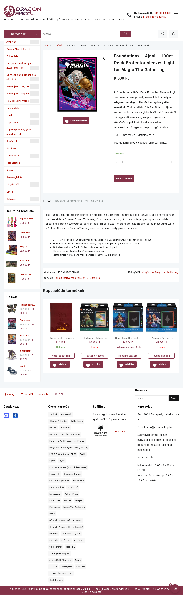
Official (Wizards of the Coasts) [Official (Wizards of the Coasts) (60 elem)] (66, 527)
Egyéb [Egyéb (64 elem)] (83, 454)
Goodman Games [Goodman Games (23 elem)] (72, 474)
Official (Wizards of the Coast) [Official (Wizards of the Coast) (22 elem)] (65, 520)
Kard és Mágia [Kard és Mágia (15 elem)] (56, 487)
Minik (22, 115)
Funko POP (22, 156)
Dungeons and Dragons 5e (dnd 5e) (22, 77)
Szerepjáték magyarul (22, 86)
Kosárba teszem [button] (61, 355)
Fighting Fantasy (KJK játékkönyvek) (18, 131)
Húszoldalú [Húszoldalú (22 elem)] (78, 481)
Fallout (58, 278)
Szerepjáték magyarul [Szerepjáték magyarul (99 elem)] (60, 560)
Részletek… (120, 431)
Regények (22, 141)
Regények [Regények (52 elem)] (79, 540)
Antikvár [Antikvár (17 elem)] (53, 414)
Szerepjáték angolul (22, 93)
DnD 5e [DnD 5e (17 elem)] (52, 428)
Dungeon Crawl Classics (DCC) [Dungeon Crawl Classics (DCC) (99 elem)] (64, 434)
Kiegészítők (22, 184)
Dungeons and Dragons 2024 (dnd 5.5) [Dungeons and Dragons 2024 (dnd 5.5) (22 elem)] (68, 447)
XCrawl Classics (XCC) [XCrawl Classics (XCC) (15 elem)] (61, 573)
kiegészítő (148, 272)
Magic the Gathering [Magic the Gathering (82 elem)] (74, 507)
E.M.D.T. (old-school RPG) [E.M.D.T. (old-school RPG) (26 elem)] (62, 454)
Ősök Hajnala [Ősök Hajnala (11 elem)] (56, 580)
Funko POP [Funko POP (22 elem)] (54, 474)
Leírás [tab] (47, 201)
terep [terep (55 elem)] (78, 560)
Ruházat (22, 199)
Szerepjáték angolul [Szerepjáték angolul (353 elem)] (59, 553)
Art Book (11, 148)
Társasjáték (13, 162)
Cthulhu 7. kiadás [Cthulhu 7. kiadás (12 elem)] (58, 421)
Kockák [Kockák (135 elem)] (67, 500)
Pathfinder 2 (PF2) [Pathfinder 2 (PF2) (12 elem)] (71, 534)
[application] (147, 167)
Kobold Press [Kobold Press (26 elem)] (71, 494)
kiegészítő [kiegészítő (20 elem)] (73, 487)
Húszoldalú (12, 108)
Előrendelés (13, 56)
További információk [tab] (68, 201)
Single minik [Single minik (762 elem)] (55, 547)
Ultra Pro (95, 278)
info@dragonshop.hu (154, 16)
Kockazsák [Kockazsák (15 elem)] (54, 500)
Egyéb (9, 191)
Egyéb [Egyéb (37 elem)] (52, 461)
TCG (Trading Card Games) (22, 101)
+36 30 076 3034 (163, 13)
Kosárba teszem (124, 178)
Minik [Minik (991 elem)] (52, 514)
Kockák (10, 170)
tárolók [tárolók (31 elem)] (53, 567)
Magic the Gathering (166, 272)
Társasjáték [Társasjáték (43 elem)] (66, 567)
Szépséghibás (14, 177)
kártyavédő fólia (72, 278)
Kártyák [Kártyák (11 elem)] (79, 500)
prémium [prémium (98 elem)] (66, 540)
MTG (85, 278)
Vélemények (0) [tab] (95, 201)
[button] (103, 58)
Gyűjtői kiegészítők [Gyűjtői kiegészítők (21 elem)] (59, 481)
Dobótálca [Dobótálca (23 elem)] (65, 428)
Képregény (22, 122)
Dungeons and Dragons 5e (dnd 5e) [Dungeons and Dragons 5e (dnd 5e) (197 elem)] (67, 441)
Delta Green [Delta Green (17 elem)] (77, 421)
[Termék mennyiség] (122, 162)
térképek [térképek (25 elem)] (80, 567)
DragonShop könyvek (18, 49)
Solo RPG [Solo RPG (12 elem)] (70, 547)
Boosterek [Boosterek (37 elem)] (66, 414)
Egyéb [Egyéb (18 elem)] (62, 461)
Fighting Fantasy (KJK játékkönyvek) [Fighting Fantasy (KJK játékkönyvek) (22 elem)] (68, 467)
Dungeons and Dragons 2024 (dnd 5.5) (22, 66)
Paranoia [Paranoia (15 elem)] (53, 534)
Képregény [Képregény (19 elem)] (54, 507)
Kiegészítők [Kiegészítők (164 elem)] (55, 494)
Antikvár (22, 42)
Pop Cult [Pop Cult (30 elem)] (53, 540)
